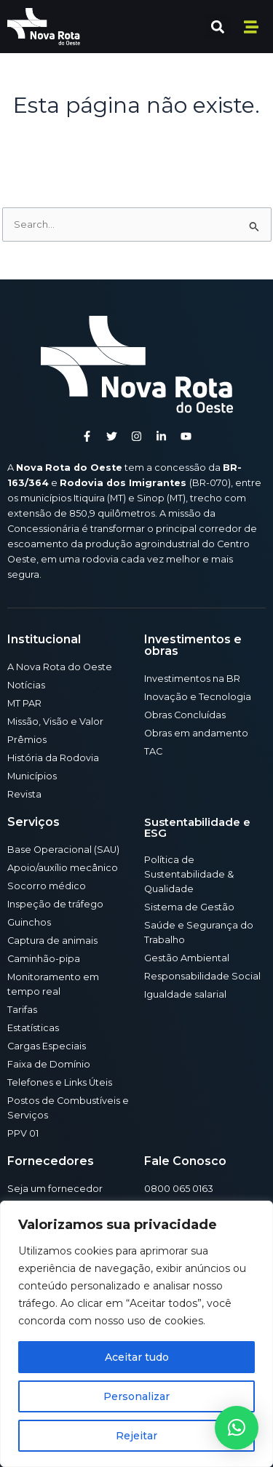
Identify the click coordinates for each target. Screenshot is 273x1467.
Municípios (32, 776)
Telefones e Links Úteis (59, 1082)
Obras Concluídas (185, 714)
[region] (136, 1334)
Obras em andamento (196, 733)
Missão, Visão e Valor (55, 721)
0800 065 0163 (178, 1188)
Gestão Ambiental (186, 958)
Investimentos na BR (192, 678)
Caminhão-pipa (43, 958)
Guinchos (29, 922)
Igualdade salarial (185, 994)
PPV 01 (23, 1133)
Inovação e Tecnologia (197, 696)
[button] (217, 27)
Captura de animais (52, 940)
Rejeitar (136, 1435)
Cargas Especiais (46, 1046)
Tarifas (22, 1009)
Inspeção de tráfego (55, 904)
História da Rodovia (53, 757)
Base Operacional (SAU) (63, 849)
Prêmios (27, 739)
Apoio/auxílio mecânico (62, 867)
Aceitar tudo (137, 1357)
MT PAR (24, 703)
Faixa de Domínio (48, 1064)
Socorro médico (46, 885)
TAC (153, 751)
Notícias (26, 685)
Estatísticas (33, 1027)
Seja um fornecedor (55, 1188)
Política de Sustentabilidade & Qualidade (189, 874)
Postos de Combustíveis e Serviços (68, 1108)
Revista (24, 794)
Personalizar (136, 1396)
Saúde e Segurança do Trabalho (198, 932)
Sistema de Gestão (189, 907)
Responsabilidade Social (202, 976)
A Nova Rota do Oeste (59, 666)
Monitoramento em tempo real (53, 984)
